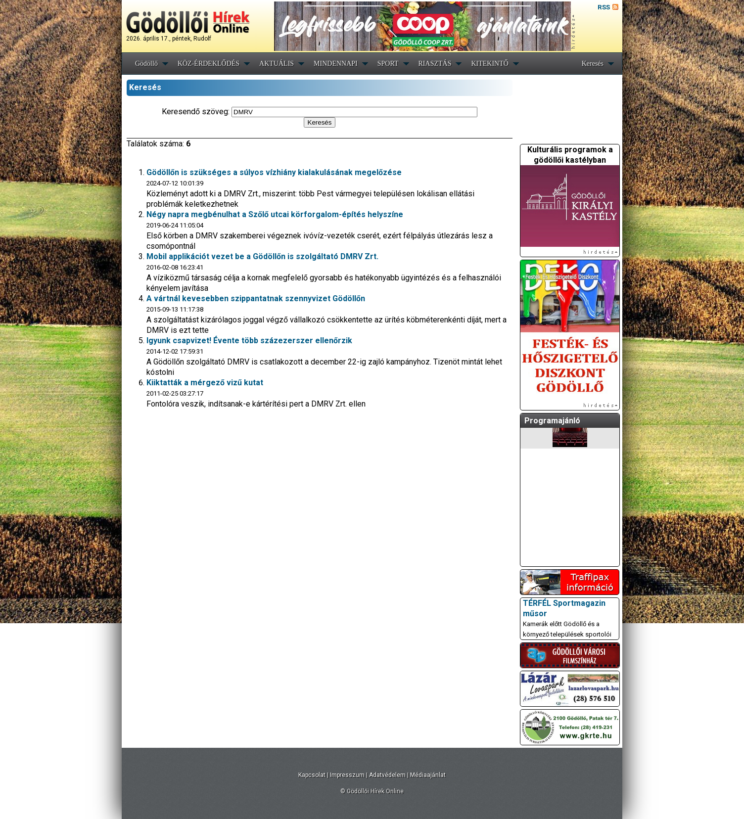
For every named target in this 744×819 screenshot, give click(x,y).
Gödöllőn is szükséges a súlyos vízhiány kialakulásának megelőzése (274, 172)
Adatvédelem (387, 775)
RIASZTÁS (435, 63)
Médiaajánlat (428, 775)
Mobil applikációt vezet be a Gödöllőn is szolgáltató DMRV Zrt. (262, 256)
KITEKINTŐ (489, 63)
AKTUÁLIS (276, 63)
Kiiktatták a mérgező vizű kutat (204, 382)
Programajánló (552, 420)
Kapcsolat (312, 775)
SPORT (388, 63)
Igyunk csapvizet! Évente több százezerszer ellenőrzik (249, 340)
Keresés (593, 63)
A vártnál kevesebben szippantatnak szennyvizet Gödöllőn (255, 298)
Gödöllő (146, 63)
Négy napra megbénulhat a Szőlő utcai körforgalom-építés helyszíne (274, 214)
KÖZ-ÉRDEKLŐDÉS (208, 63)
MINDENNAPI (336, 63)
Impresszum (347, 775)
